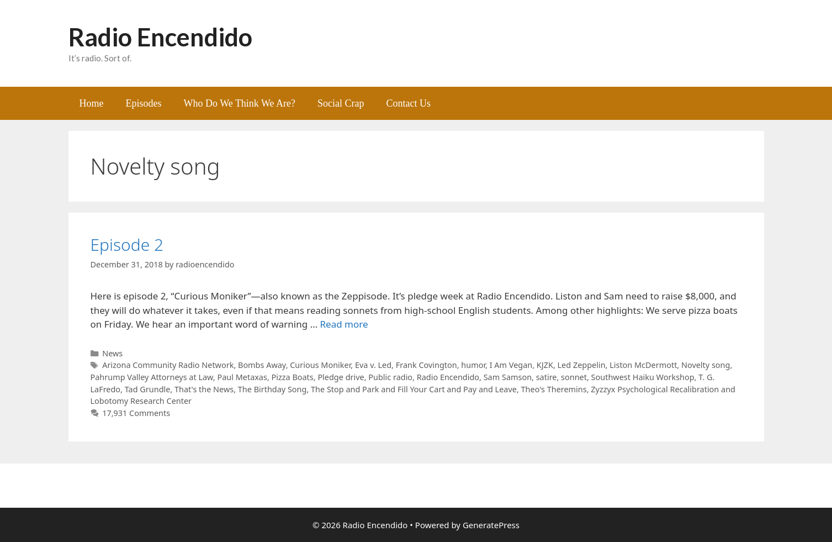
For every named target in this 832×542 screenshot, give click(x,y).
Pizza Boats (293, 377)
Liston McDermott (643, 365)
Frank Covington (426, 365)
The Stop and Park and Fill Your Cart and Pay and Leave (414, 389)
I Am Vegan (511, 365)
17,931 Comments (136, 413)
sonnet (574, 377)
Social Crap (340, 103)
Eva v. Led (373, 365)
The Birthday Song (272, 389)
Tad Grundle (148, 389)
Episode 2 (127, 244)
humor (473, 365)
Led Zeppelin (582, 365)
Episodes (144, 103)
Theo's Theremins (554, 389)
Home (92, 103)
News (112, 353)
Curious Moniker (320, 365)
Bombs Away (262, 365)
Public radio (390, 377)
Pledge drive (340, 377)
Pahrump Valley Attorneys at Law (152, 377)
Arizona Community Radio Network (168, 365)
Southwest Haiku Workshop (643, 377)
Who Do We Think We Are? (240, 103)
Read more (344, 324)
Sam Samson (508, 377)
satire (546, 377)
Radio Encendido (160, 37)
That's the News (204, 389)
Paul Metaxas (242, 377)
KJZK (545, 365)
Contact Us (408, 103)
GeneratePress (491, 524)
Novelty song (705, 365)
